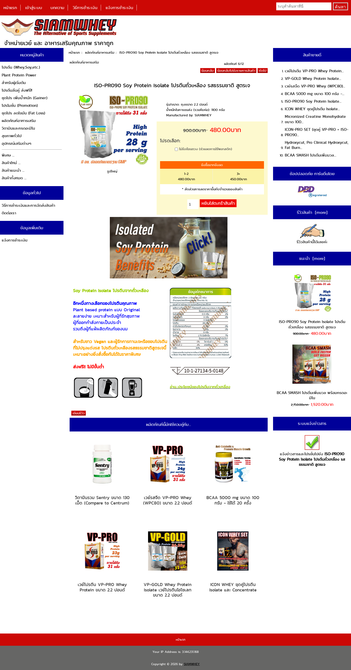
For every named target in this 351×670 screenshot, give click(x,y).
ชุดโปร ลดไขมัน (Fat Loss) (23, 113)
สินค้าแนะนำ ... (13, 170)
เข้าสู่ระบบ (33, 8)
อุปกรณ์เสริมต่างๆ (16, 143)
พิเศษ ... (8, 155)
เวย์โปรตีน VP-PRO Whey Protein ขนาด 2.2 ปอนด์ (102, 587)
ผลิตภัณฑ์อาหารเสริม (99, 52)
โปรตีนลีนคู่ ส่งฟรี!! (17, 90)
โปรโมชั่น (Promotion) (20, 105)
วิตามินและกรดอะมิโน (18, 128)
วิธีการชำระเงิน (85, 8)
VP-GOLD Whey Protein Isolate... (313, 78)
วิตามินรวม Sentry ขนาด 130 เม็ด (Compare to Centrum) (102, 500)
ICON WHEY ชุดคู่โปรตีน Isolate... (312, 109)
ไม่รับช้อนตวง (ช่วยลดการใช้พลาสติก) (205, 148)
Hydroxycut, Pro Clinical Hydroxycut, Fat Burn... (316, 145)
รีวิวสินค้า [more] (312, 212)
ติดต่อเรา (9, 213)
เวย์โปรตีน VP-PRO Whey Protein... (314, 71)
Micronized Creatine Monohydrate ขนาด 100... (315, 119)
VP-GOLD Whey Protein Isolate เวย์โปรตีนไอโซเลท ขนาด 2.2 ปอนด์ (167, 590)
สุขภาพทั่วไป (12, 136)
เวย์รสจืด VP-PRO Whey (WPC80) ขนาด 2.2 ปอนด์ (167, 500)
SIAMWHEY (192, 664)
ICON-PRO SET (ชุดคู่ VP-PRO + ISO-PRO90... (316, 132)
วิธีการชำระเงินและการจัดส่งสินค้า (28, 205)
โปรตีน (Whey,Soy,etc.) (21, 67)
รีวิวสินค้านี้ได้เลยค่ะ (312, 234)
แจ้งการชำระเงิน (119, 8)
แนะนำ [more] (312, 258)
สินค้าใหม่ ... (11, 163)
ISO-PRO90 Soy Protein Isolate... (313, 101)
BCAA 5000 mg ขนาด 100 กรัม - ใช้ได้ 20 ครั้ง (232, 500)
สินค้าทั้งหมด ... (14, 178)
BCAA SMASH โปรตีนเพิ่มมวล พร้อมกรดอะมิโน (312, 373)
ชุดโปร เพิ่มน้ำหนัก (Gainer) (24, 98)
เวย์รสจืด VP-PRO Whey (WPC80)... (315, 86)
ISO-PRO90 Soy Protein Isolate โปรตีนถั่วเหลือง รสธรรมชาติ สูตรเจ (312, 302)
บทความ (57, 8)
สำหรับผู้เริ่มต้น (14, 82)
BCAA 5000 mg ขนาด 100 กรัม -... (314, 93)
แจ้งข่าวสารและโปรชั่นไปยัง (312, 451)
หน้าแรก (10, 8)
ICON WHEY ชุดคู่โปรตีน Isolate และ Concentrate (233, 587)
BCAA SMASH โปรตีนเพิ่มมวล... (310, 155)
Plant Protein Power (19, 75)
